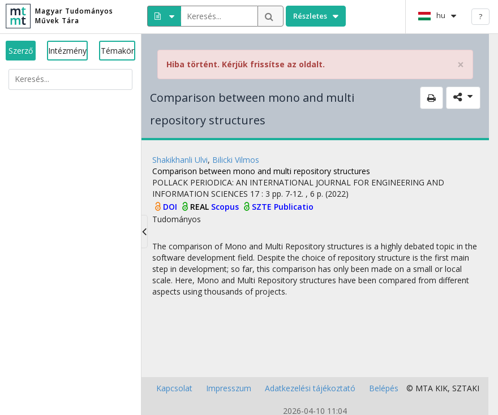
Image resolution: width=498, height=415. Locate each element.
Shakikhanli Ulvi (180, 159)
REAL (200, 206)
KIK (441, 388)
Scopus (226, 206)
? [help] (480, 16)
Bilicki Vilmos (235, 159)
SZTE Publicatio (283, 206)
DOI (171, 206)
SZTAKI (465, 388)
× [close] (460, 65)
